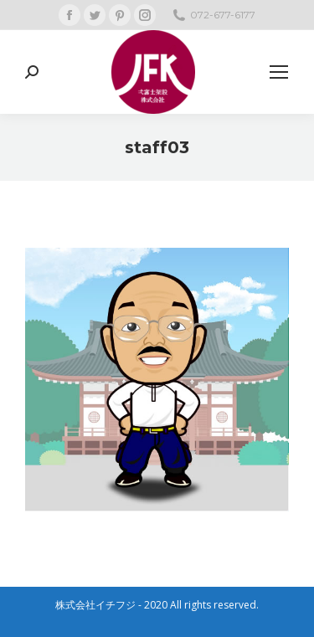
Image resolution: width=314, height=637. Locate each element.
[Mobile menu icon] (279, 72)
